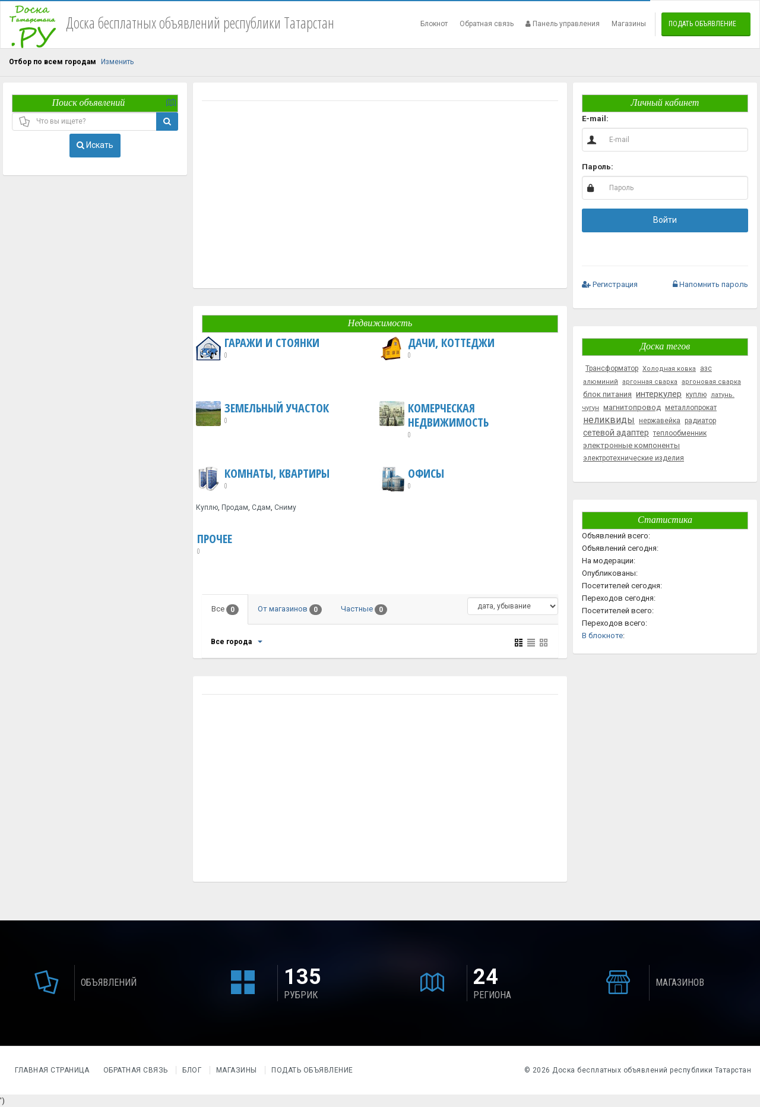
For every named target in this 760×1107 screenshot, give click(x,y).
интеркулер (659, 394)
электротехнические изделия (633, 458)
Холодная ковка (669, 369)
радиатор (700, 421)
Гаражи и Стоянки (257, 348)
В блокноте (602, 635)
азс (706, 368)
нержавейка (659, 421)
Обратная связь (487, 24)
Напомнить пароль (710, 284)
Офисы (411, 478)
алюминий (600, 382)
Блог (191, 1070)
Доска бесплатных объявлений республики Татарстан (651, 1070)
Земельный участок (262, 413)
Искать (95, 145)
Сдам (261, 507)
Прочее (214, 544)
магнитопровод (632, 407)
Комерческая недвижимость (467, 420)
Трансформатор (611, 368)
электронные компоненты (631, 445)
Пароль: (597, 166)
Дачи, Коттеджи (437, 348)
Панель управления (562, 24)
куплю (696, 394)
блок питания (607, 394)
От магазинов (290, 609)
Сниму (285, 507)
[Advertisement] (380, 196)
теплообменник (680, 433)
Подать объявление (702, 24)
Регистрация (610, 284)
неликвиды (609, 419)
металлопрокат (691, 407)
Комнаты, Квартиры (263, 478)
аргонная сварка (649, 382)
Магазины (629, 24)
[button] (626, 246)
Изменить (117, 62)
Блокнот (434, 24)
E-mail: (595, 118)
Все (225, 609)
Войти (665, 220)
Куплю (207, 507)
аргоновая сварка (711, 382)
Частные (364, 609)
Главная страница (53, 1070)
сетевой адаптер (616, 432)
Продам (234, 507)
